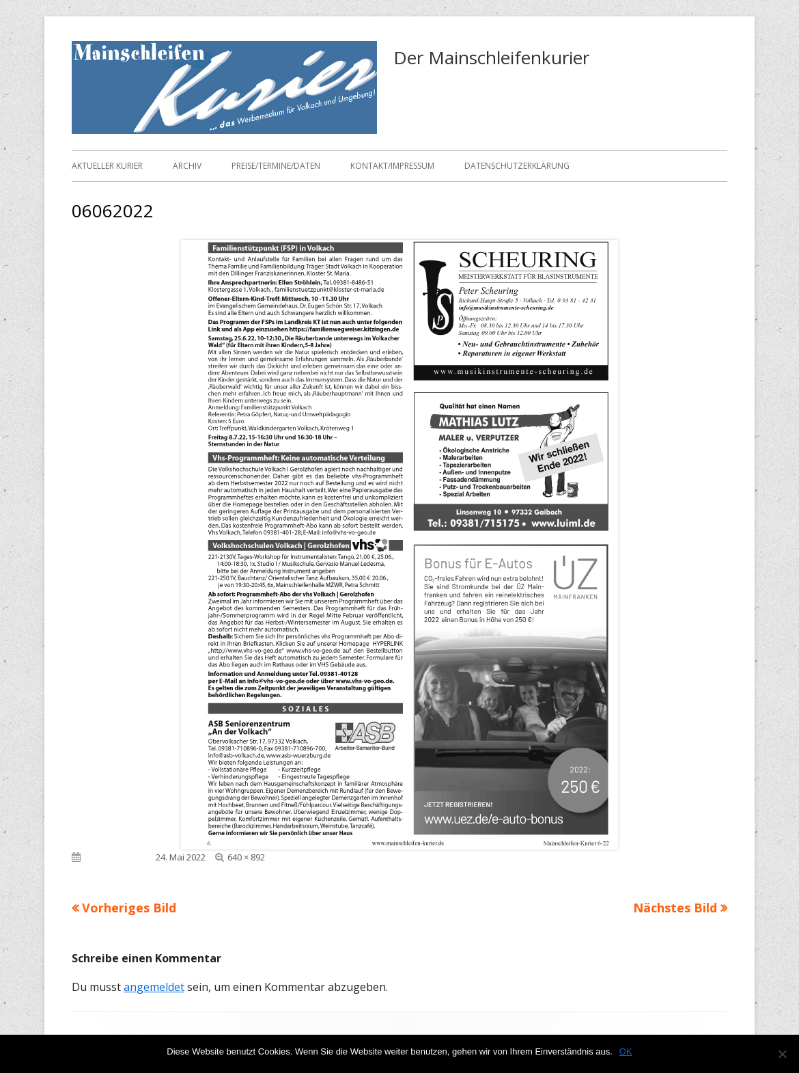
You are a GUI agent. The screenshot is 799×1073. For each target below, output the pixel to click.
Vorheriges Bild (129, 907)
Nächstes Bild (675, 907)
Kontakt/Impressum (392, 166)
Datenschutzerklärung (517, 166)
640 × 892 (246, 857)
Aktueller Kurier (107, 166)
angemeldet (154, 986)
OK (625, 1051)
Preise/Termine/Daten (276, 166)
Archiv (187, 166)
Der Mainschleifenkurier (491, 57)
